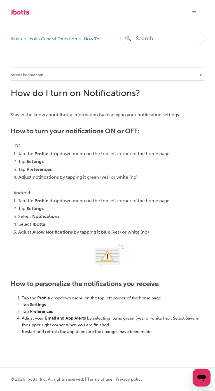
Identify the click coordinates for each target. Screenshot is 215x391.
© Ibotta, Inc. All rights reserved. (47, 379)
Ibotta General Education (53, 38)
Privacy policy (129, 379)
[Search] (162, 38)
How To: (92, 38)
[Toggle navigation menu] (194, 12)
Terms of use (99, 379)
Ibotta (16, 38)
